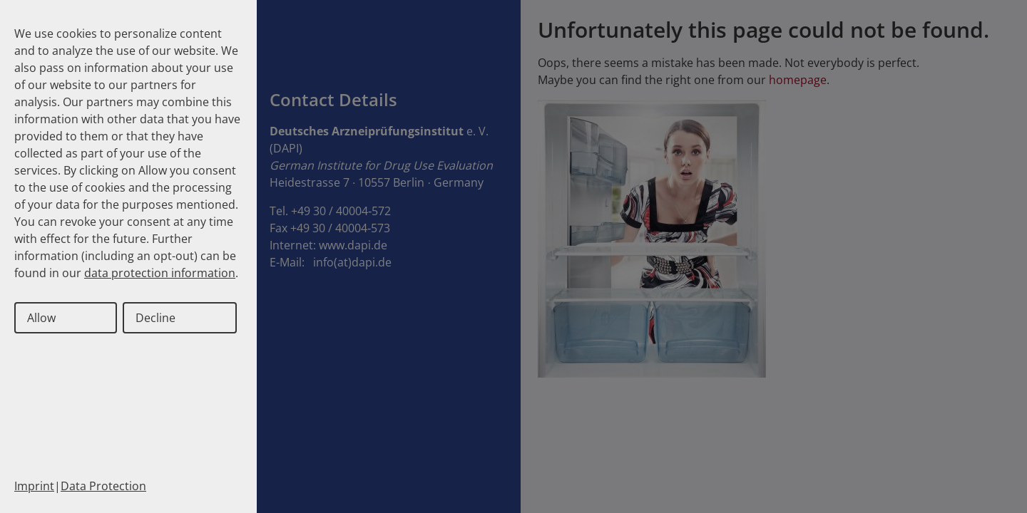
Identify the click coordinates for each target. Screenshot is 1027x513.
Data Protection (103, 486)
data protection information (159, 273)
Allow (41, 318)
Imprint (34, 486)
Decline (155, 318)
